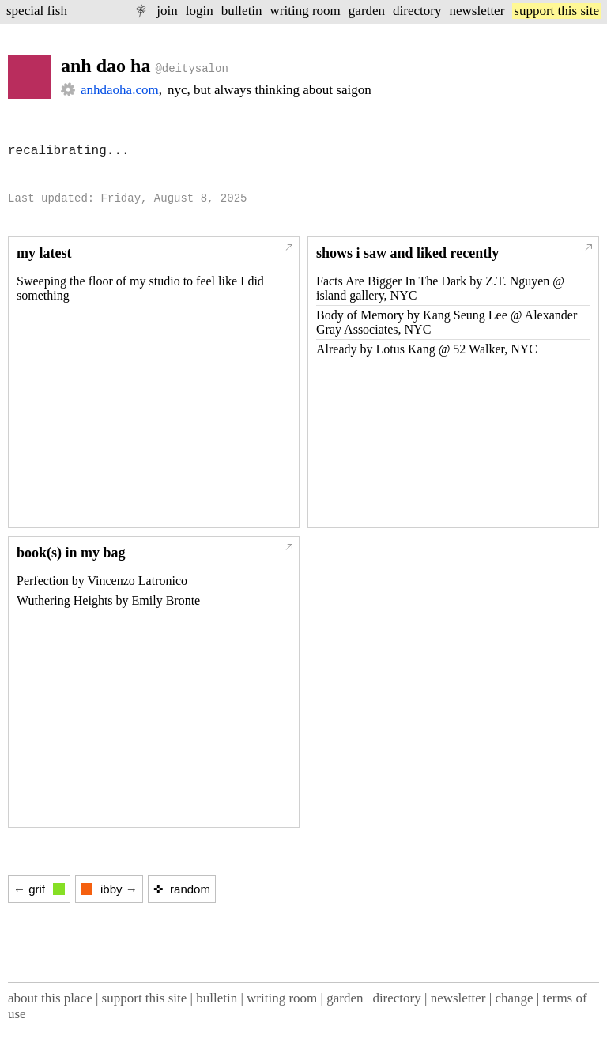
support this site (556, 10)
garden (367, 10)
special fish (36, 10)
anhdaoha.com (120, 89)
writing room (305, 10)
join (166, 10)
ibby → (109, 889)
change (514, 998)
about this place (50, 998)
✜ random (181, 889)
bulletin (241, 10)
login (199, 10)
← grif (39, 889)
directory (417, 10)
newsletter (476, 10)
